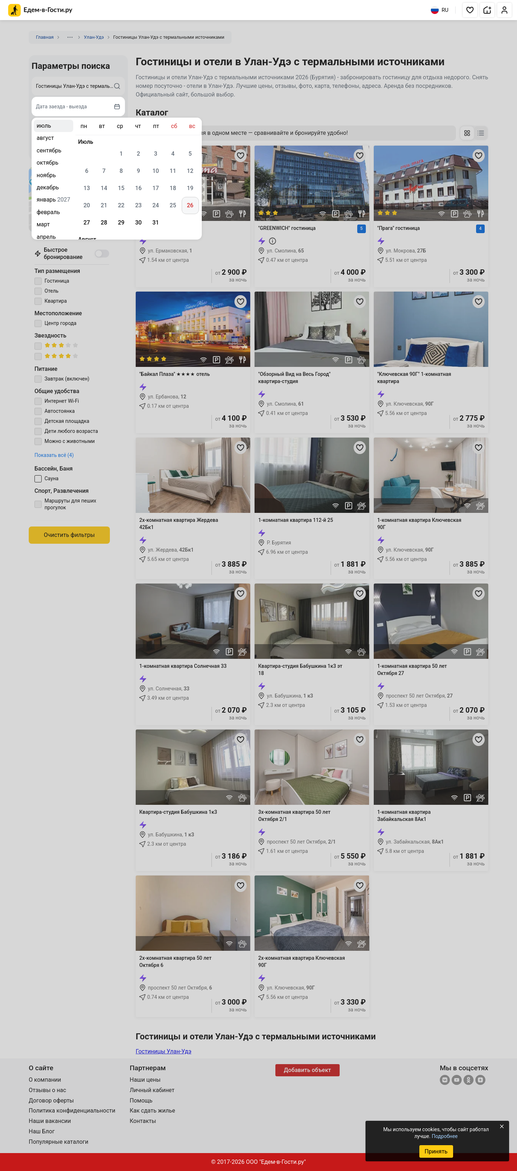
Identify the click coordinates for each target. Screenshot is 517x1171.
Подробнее (444, 1136)
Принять (435, 1151)
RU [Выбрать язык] (439, 10)
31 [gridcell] (155, 222)
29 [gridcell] (121, 222)
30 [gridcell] (138, 222)
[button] (470, 10)
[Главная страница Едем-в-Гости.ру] (40, 10)
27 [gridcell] (86, 222)
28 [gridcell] (104, 222)
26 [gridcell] (190, 205)
